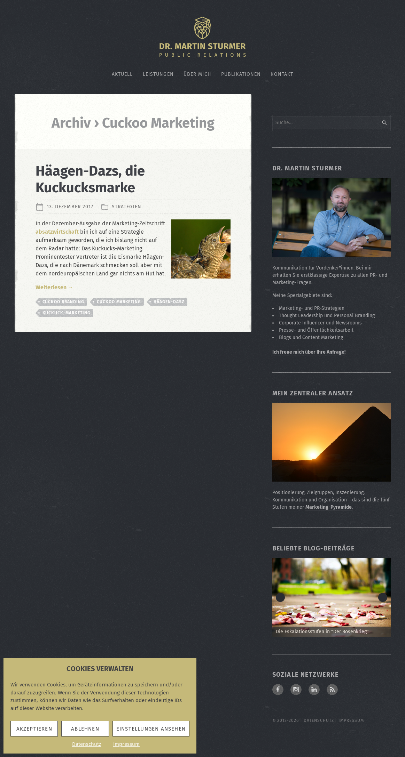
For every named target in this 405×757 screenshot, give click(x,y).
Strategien (126, 207)
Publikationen (241, 74)
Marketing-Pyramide (328, 507)
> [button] (382, 597)
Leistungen (158, 74)
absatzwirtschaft (57, 231)
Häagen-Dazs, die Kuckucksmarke (90, 179)
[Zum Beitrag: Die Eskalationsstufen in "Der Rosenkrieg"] (331, 597)
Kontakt (282, 74)
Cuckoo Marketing (119, 301)
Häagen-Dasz (169, 301)
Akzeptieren (34, 729)
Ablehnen (85, 729)
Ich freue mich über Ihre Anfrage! (308, 352)
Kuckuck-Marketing (66, 313)
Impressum (126, 744)
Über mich (197, 74)
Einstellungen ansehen (151, 729)
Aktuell (122, 74)
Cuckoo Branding (63, 301)
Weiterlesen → (54, 287)
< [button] (280, 597)
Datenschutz (86, 744)
